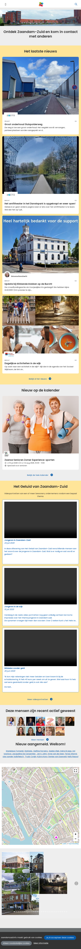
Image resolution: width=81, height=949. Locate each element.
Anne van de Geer (56, 753)
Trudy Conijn (30, 756)
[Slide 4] (42, 22)
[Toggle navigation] (5, 4)
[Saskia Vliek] (11, 721)
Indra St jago (66, 751)
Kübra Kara (42, 756)
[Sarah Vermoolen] (40, 721)
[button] (3, 18)
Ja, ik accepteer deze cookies (60, 937)
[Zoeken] (76, 4)
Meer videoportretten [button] (40, 699)
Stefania (29, 751)
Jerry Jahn (42, 753)
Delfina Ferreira (40, 751)
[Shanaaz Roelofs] (30, 721)
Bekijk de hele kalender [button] (40, 475)
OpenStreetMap (74, 844)
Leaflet (63, 844)
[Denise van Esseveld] (21, 731)
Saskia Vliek (54, 751)
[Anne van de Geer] (60, 721)
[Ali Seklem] (60, 731)
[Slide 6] (51, 22)
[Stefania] (21, 721)
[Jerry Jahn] (50, 721)
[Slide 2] (34, 22)
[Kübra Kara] (69, 721)
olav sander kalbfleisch (13, 756)
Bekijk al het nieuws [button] (40, 379)
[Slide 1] (30, 22)
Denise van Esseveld (57, 756)
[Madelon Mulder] (50, 731)
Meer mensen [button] (40, 739)
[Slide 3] (38, 22)
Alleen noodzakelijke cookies (16, 943)
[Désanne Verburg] (40, 731)
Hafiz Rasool (72, 756)
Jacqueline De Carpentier (24, 753)
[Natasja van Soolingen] (30, 731)
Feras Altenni (71, 753)
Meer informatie (41, 943)
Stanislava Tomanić (15, 751)
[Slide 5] (47, 22)
